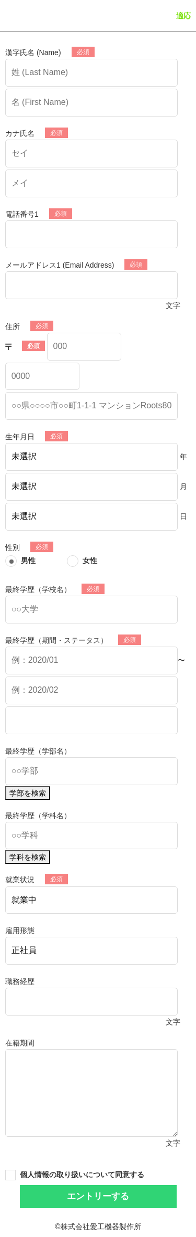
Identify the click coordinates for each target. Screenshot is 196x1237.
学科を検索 (27, 857)
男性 (28, 560)
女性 (90, 560)
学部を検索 (27, 793)
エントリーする (98, 1196)
